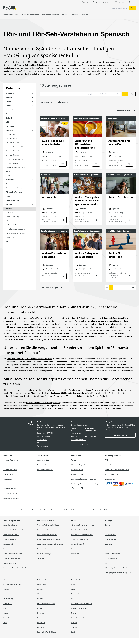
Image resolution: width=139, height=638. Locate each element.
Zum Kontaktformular (78, 439)
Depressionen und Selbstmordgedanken (43, 402)
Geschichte (9, 130)
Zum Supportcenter (120, 435)
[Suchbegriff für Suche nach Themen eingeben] (74, 8)
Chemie (8, 102)
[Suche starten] (132, 8)
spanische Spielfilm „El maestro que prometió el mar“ (29, 358)
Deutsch (8, 106)
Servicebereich (42, 439)
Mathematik (10, 180)
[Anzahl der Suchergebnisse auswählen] (124, 110)
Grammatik (11, 221)
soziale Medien (66, 396)
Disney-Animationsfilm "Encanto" (65, 318)
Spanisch (9, 208)
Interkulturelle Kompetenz (16, 229)
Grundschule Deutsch (13, 139)
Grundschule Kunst (12, 143)
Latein (8, 176)
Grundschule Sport (12, 163)
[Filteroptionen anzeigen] (132, 94)
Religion (9, 204)
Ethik (8, 122)
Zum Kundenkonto (43, 436)
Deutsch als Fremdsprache (14, 110)
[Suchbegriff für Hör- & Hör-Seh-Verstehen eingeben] (80, 94)
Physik (8, 196)
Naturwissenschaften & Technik (16, 188)
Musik (8, 184)
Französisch (10, 126)
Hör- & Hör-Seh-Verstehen (16, 225)
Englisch (9, 114)
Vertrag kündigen (43, 446)
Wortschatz (11, 237)
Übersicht (10, 213)
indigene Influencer (11, 396)
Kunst (8, 171)
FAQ (38, 443)
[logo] (9, 8)
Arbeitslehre (10, 93)
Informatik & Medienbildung (15, 167)
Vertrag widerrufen (86, 445)
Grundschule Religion (13, 155)
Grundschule (10, 134)
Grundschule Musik (12, 151)
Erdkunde (9, 118)
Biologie (9, 97)
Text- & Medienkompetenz (16, 233)
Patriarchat (104, 396)
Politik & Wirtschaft (12, 200)
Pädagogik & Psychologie (14, 192)
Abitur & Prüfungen (13, 217)
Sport (8, 241)
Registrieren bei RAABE (45, 433)
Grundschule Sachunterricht (15, 159)
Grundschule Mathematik (14, 147)
